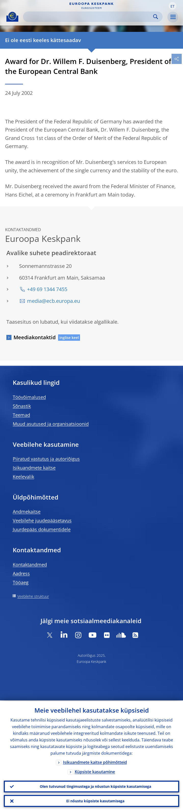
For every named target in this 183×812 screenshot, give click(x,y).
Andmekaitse (27, 511)
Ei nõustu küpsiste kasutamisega (95, 800)
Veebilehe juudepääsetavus (42, 520)
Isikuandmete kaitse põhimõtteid (95, 761)
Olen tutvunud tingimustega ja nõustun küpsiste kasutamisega (95, 785)
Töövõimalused (29, 397)
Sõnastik (22, 406)
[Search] (88, 16)
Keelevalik (23, 477)
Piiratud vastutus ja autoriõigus (46, 459)
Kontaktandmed (30, 564)
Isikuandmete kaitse (34, 468)
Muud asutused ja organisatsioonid (51, 424)
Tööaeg (21, 582)
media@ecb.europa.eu (53, 300)
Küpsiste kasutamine (95, 771)
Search (155, 16)
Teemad (21, 415)
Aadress (21, 573)
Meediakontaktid (35, 337)
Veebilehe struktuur (33, 596)
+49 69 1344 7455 (47, 289)
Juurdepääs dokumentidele (42, 529)
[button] (172, 6)
